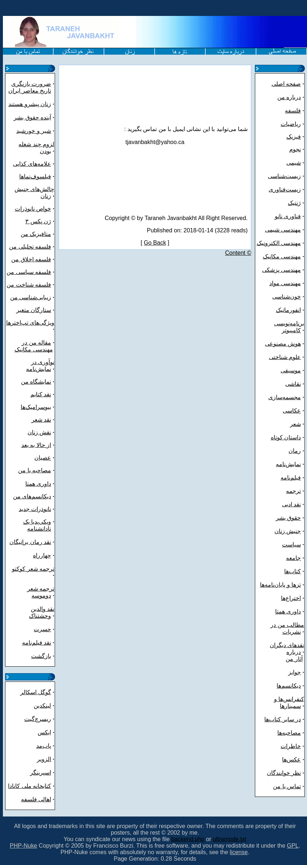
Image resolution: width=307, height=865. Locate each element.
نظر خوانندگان (284, 773)
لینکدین (42, 705)
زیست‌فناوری (285, 189)
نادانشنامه (39, 529)
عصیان (42, 458)
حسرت (42, 629)
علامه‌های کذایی (32, 164)
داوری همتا (38, 484)
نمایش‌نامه (288, 464)
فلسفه (293, 110)
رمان (295, 451)
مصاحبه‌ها (289, 733)
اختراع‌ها (291, 598)
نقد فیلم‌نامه (36, 643)
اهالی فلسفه (36, 799)
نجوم (295, 149)
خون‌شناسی (286, 297)
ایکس (44, 732)
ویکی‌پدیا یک (37, 522)
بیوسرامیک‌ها (36, 407)
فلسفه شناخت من (29, 285)
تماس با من (287, 786)
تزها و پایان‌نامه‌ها (280, 585)
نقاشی (293, 384)
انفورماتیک (288, 310)
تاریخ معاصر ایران (29, 91)
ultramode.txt (229, 839)
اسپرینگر (40, 772)
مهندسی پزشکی (281, 270)
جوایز (294, 672)
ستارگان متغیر (33, 310)
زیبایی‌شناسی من (30, 297)
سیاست (291, 544)
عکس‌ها (291, 759)
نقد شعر (41, 420)
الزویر (44, 759)
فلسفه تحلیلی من (30, 247)
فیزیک (293, 137)
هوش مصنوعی (283, 344)
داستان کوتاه (286, 437)
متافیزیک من (36, 234)
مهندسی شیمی (283, 230)
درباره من (289, 97)
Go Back (155, 243)
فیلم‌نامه (291, 477)
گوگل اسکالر (35, 692)
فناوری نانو (288, 216)
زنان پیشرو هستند (29, 104)
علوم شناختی (285, 357)
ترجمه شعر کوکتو (33, 569)
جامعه (293, 558)
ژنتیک (294, 203)
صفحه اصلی (286, 84)
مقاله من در (36, 342)
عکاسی (292, 411)
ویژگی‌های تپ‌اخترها (30, 323)
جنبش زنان (287, 531)
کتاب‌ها (292, 571)
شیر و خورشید (33, 131)
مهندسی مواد (285, 283)
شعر (295, 424)
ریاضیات (291, 124)
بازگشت (41, 656)
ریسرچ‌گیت (37, 719)
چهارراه (42, 555)
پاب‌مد (43, 746)
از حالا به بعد (36, 445)
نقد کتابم (40, 394)
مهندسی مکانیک (33, 349)
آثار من (294, 659)
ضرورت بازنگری (31, 84)
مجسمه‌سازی (284, 397)
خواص (43, 209)
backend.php (188, 839)
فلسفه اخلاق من (31, 259)
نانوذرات (25, 209)
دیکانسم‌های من (32, 496)
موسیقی (291, 370)
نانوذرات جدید (35, 509)
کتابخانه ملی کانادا (29, 786)
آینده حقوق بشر (32, 117)
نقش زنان (39, 432)
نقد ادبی (291, 504)
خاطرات (291, 746)
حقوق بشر (288, 518)
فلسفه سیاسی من (29, 272)
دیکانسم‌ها (289, 686)
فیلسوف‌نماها (35, 176)
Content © (238, 253)
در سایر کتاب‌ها (282, 719)
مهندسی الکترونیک (279, 243)
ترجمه (293, 491)
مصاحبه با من (34, 470)
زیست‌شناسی (284, 176)
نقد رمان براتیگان (30, 542)
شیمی (293, 163)
